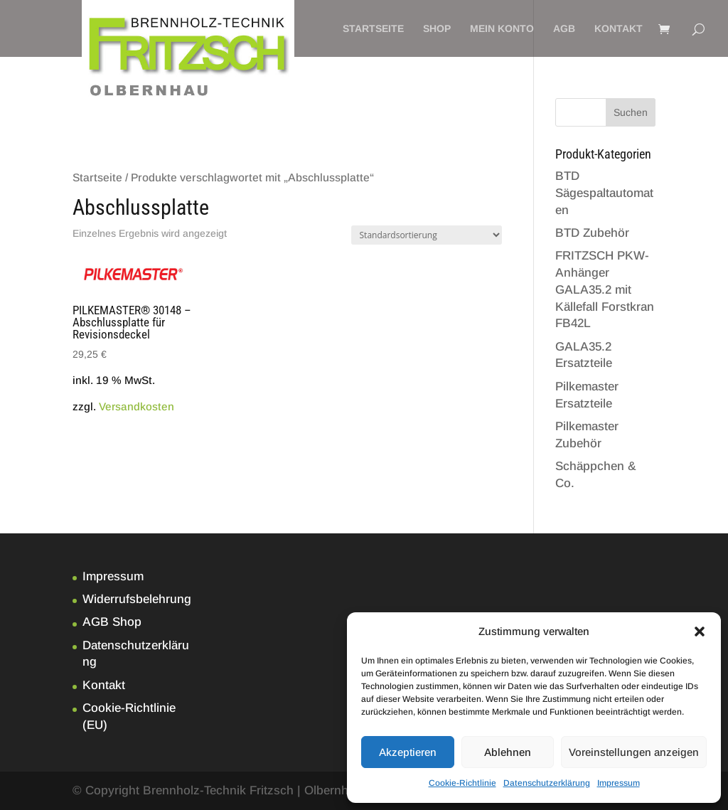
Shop (437, 28)
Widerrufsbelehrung (136, 599)
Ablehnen (507, 752)
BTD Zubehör (592, 233)
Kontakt (618, 28)
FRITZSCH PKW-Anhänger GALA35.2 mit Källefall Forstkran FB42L (604, 289)
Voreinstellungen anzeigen (634, 752)
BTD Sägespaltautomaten (604, 193)
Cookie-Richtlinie (462, 783)
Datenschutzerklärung (546, 783)
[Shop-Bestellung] (426, 235)
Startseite (373, 28)
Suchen (631, 112)
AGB (564, 28)
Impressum (618, 783)
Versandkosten (136, 406)
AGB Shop (111, 622)
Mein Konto (502, 28)
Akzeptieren (408, 752)
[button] (699, 631)
